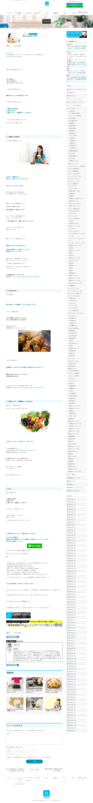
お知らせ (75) (71, 97)
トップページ (9, 14)
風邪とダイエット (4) (74, 208)
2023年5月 (70, 588)
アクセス (74, 14)
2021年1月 (70, 660)
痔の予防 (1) (72, 405)
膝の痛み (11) (73, 147)
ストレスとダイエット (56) (74, 178)
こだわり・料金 (28, 14)
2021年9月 (70, 639)
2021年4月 (70, 652)
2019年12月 (71, 693)
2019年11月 (71, 696)
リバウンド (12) (73, 190)
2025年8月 (70, 519)
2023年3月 (70, 593)
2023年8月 (70, 580)
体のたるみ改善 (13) (74, 330)
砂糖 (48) (71, 267)
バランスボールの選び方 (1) (74, 295)
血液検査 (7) (71, 463)
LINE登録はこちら (75, 7)
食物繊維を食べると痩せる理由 (19, 454)
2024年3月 (70, 562)
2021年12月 (71, 632)
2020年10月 (71, 668)
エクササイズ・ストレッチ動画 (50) (76, 168)
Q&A (46, 14)
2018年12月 (71, 724)
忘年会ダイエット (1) (74, 430)
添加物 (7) (71, 265)
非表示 (17, 646)
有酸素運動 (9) (71, 438)
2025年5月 (70, 526)
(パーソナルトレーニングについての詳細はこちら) (17, 603)
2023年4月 (70, 591)
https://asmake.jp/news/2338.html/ (14, 58)
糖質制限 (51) (72, 275)
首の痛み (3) (73, 150)
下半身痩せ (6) (72, 322)
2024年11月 (71, 542)
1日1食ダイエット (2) (74, 213)
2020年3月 (70, 686)
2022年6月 (70, 616)
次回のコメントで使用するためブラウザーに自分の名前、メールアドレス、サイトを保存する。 (29, 759)
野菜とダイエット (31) (74, 280)
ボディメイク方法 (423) (73, 297)
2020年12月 (71, 663)
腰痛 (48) (72, 145)
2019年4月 (70, 714)
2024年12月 (71, 539)
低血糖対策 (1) (72, 387)
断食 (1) (71, 255)
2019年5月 (70, 712)
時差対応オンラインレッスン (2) (75, 489)
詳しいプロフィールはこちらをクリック (49, 660)
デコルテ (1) (72, 305)
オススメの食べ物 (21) (74, 220)
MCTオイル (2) (72, 215)
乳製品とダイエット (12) (75, 247)
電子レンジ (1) (72, 417)
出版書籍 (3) (71, 420)
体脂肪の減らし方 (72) (74, 192)
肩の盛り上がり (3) (73, 350)
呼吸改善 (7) (72, 125)
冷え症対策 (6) (72, 395)
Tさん (45, 565)
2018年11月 (71, 727)
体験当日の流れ (28, 782)
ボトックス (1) (71, 360)
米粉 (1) (71, 272)
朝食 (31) (71, 257)
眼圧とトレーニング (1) (74, 407)
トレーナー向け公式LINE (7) (74, 107)
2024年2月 (70, 565)
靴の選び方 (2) (71, 468)
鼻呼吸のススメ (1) (73, 162)
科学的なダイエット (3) (73, 448)
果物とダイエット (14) (74, 259)
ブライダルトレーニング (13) (76, 315)
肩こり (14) (72, 155)
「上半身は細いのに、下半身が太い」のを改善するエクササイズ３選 (16, 771)
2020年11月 (71, 665)
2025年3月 (70, 531)
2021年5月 (70, 650)
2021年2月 (70, 658)
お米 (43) (71, 223)
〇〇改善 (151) (71, 113)
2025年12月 (71, 513)
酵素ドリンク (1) (73, 277)
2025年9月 (70, 516)
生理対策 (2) (72, 400)
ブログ (64, 14)
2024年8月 (70, 550)
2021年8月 (70, 642)
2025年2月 (70, 534)
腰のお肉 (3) (72, 357)
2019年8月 (70, 704)
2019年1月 (70, 722)
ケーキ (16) (72, 230)
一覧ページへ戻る (34, 771)
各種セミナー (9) (72, 483)
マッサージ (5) (72, 187)
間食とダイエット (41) (74, 282)
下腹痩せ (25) (72, 325)
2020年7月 (70, 676)
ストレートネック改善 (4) (75, 117)
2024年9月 (70, 547)
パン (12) (71, 238)
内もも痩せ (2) (72, 335)
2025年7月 (70, 521)
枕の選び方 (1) (71, 440)
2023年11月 (71, 573)
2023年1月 (70, 598)
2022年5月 (70, 619)
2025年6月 (70, 524)
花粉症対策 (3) (72, 415)
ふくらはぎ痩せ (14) (74, 312)
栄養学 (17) (71, 443)
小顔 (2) (71, 342)
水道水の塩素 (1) (73, 397)
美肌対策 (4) (71, 460)
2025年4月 (70, 529)
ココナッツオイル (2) (74, 233)
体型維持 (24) (72, 332)
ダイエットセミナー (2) (73, 183)
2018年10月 (71, 729)
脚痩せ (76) (72, 355)
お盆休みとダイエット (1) (75, 425)
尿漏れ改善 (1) (72, 127)
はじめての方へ (37, 14)
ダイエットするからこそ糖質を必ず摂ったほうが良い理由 (25, 278)
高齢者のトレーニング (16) (74, 473)
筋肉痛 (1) (70, 455)
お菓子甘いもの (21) (74, 225)
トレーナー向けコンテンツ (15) (75, 104)
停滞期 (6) (71, 197)
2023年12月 (71, 570)
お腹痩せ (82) (72, 300)
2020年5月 (70, 681)
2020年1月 (70, 691)
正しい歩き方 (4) (72, 445)
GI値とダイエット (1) (73, 165)
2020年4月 (70, 683)
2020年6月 (70, 678)
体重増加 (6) (72, 195)
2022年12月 (71, 601)
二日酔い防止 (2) (72, 365)
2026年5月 (70, 501)
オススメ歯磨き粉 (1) (74, 372)
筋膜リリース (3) (72, 458)
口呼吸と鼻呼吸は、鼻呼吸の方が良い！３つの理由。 (52, 771)
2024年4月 (70, 560)
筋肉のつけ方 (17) (72, 453)
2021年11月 (71, 634)
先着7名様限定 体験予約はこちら (75, 4)
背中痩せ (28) (72, 352)
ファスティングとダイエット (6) (76, 245)
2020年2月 (70, 688)
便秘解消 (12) (72, 390)
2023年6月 (70, 586)
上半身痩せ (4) (72, 320)
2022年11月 (71, 603)
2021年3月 (70, 655)
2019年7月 (70, 706)
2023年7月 (70, 583)
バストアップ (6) (73, 307)
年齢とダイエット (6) (73, 435)
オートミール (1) (73, 218)
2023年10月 (71, 575)
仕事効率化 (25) (72, 368)
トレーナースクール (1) (73, 290)
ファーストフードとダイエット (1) (76, 241)
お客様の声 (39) (71, 94)
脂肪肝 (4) (71, 412)
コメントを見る (17, 47)
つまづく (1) (72, 380)
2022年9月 (70, 609)
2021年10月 (71, 637)
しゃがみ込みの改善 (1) (74, 115)
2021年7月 (70, 645)
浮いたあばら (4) (73, 345)
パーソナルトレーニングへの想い (18, 14)
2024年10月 (71, 544)
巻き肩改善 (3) (72, 130)
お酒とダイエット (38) (74, 228)
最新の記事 (20, 643)
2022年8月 (70, 611)
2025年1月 (70, 537)
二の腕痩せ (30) (73, 327)
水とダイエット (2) (73, 262)
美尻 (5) (71, 347)
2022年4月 (70, 622)
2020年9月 (70, 670)
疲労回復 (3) (72, 402)
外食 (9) (71, 249)
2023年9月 (70, 578)
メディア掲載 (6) (72, 476)
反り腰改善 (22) (73, 122)
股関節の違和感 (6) (73, 152)
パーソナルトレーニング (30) (75, 292)
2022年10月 (71, 606)
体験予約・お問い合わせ (83, 14)
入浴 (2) (71, 392)
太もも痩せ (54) (73, 337)
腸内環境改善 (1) (73, 157)
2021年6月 (70, 647)
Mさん (26, 566)
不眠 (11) (71, 385)
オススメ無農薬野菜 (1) (73, 173)
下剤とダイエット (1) (73, 363)
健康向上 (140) (71, 370)
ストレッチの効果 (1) (74, 377)
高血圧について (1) (72, 470)
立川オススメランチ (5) (73, 450)
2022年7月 (70, 614)
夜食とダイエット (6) (74, 252)
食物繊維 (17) (72, 287)
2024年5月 (70, 557)
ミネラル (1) (72, 382)
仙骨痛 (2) (72, 139)
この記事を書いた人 (12, 643)
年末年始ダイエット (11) (75, 428)
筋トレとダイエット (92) (75, 205)
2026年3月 (70, 506)
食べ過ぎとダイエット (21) (75, 285)
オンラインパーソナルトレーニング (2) (77, 91)
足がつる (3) (72, 160)
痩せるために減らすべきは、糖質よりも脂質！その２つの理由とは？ (28, 389)
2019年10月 (71, 699)
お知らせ (64, 782)
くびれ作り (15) (73, 302)
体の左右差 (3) (72, 120)
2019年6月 (70, 709)
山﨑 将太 (15, 651)
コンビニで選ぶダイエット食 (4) (76, 235)
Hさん (30, 566)
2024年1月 (70, 567)
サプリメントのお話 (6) (73, 175)
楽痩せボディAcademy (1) (74, 492)
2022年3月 (70, 624)
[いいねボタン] (7, 48)
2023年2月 (70, 596)
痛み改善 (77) (72, 135)
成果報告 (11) (71, 486)
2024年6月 (70, 555)
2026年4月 (70, 503)
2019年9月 (70, 701)
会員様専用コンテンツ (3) (74, 479)
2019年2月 (70, 719)
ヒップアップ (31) (73, 310)
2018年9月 (70, 732)
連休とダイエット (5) (74, 432)
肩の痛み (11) (73, 142)
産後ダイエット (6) (73, 202)
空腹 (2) (71, 270)
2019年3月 (70, 717)
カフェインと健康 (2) (74, 375)
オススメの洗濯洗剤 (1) (73, 170)
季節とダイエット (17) (73, 423)
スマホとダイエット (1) (73, 180)
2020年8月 (70, 673)
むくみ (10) (72, 317)
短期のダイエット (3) (74, 410)
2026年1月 (70, 511)
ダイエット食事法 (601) (73, 210)
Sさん (32, 568)
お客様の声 (55, 14)
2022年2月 (70, 627)
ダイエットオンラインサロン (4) (75, 100)
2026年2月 (70, 508)
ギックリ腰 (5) (73, 137)
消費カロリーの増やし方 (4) (75, 200)
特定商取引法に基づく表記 (19, 785)
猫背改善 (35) (72, 132)
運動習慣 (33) (71, 465)
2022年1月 (70, 629)
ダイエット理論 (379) (73, 185)
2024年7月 (70, 552)
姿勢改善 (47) (72, 340)
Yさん (41, 565)
